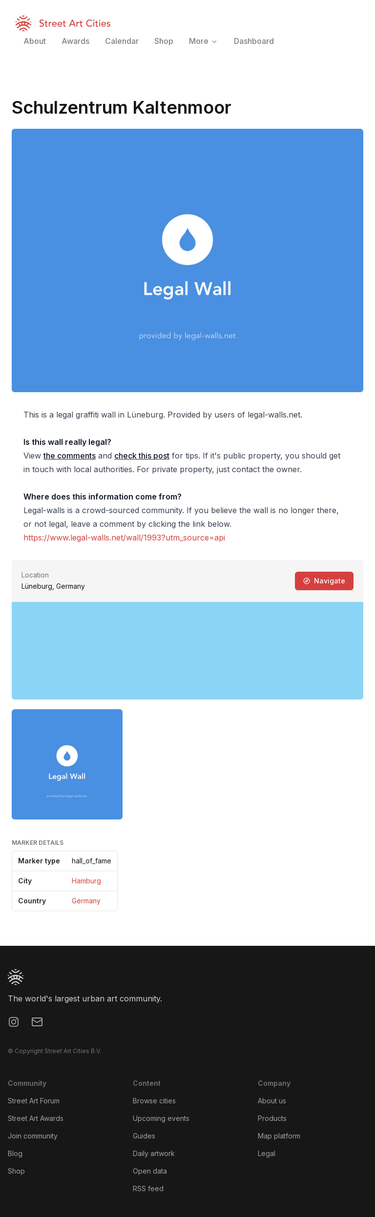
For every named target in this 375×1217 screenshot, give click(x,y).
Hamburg (86, 881)
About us (272, 1101)
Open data (150, 1171)
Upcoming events (161, 1118)
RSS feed (148, 1188)
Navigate (324, 581)
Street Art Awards (35, 1118)
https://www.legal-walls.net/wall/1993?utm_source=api (124, 537)
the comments (69, 455)
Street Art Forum (34, 1101)
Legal (266, 1153)
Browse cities (154, 1101)
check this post (141, 455)
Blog (15, 1153)
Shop (16, 1171)
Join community (33, 1136)
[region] (187, 650)
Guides (144, 1136)
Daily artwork (154, 1153)
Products (272, 1118)
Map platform (279, 1136)
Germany (86, 901)
